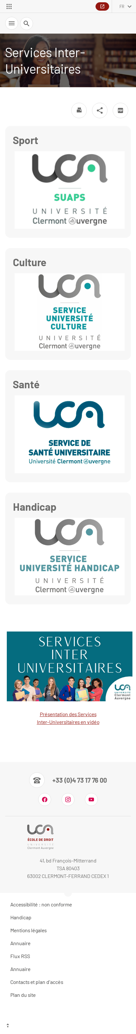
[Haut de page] (68, 1026)
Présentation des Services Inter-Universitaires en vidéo (69, 678)
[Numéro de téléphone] (68, 780)
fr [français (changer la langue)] (121, 6)
